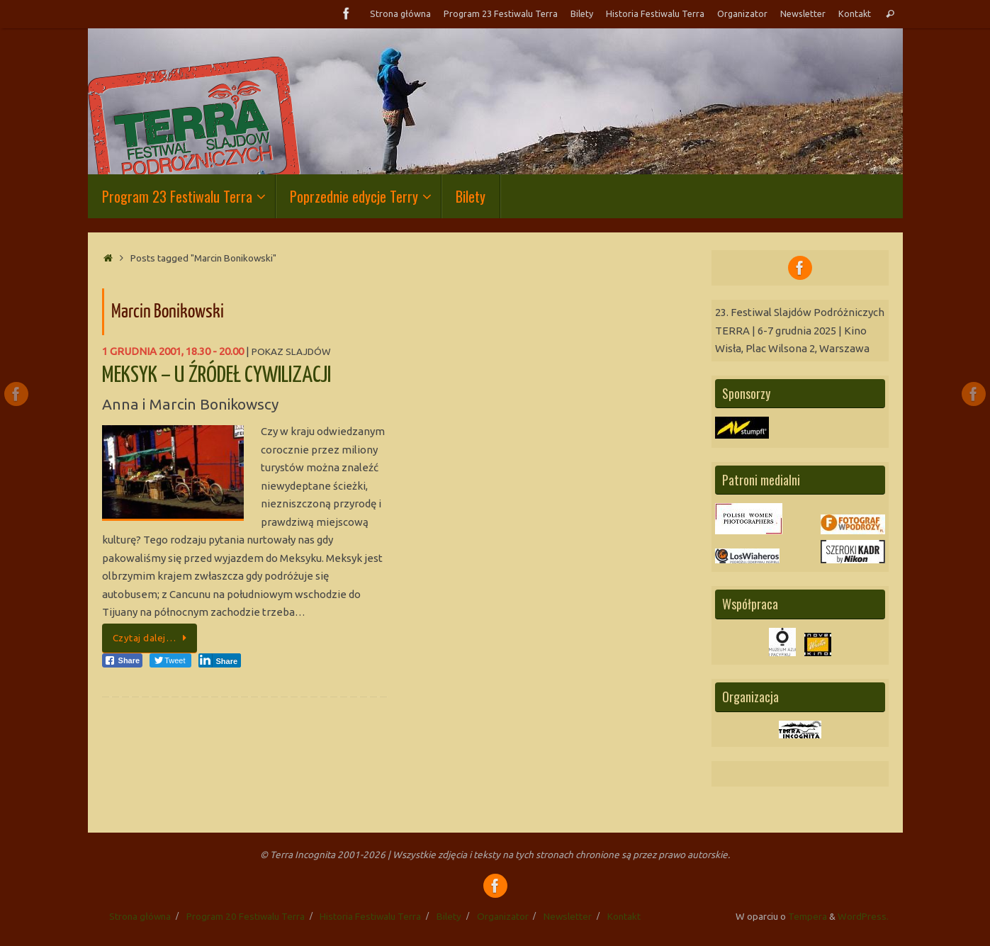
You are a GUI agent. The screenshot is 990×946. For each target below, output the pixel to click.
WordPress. (863, 916)
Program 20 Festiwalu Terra (245, 916)
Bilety (581, 13)
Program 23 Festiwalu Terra (501, 13)
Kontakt (854, 13)
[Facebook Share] (122, 660)
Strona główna (400, 13)
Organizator (742, 13)
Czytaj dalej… (152, 637)
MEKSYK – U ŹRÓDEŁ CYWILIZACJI (216, 375)
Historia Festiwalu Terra (655, 13)
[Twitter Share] (170, 660)
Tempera (807, 916)
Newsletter (803, 13)
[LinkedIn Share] (220, 660)
